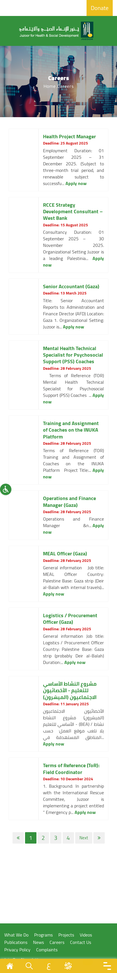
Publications (15, 942)
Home (50, 86)
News (38, 942)
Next (83, 838)
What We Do (16, 935)
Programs (43, 935)
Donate (99, 8)
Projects (66, 935)
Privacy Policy (17, 950)
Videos (86, 935)
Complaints (47, 950)
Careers (57, 942)
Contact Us (80, 942)
